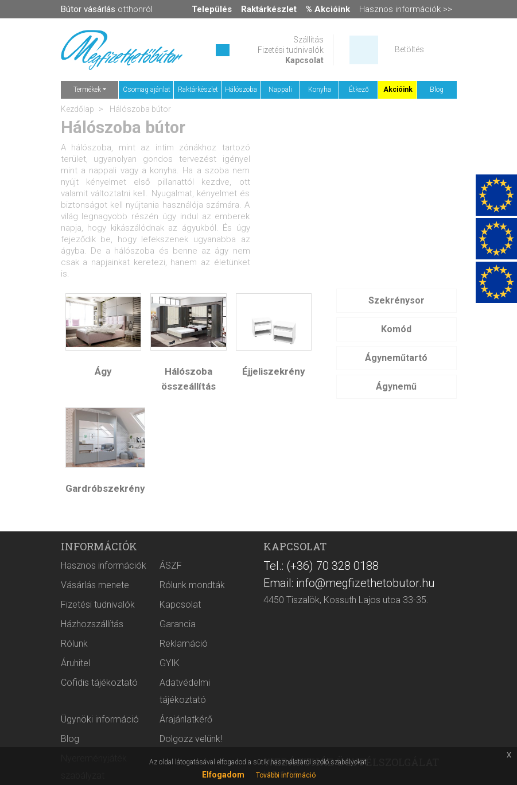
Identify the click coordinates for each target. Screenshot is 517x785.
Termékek (87, 90)
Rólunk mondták (192, 585)
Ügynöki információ (100, 719)
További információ (286, 775)
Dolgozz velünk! (191, 738)
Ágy (103, 371)
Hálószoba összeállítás (188, 379)
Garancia (178, 624)
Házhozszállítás (92, 624)
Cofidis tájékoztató (99, 682)
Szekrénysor (396, 300)
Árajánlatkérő (186, 719)
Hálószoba (241, 90)
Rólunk (74, 643)
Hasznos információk (103, 565)
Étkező (359, 90)
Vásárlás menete (95, 585)
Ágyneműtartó (396, 357)
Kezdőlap (77, 109)
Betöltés (409, 49)
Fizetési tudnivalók (291, 50)
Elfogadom (223, 774)
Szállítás (308, 39)
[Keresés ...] (223, 50)
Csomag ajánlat (146, 90)
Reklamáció (184, 643)
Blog (437, 90)
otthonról (107, 9)
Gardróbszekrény (105, 488)
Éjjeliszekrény (273, 371)
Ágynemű (396, 386)
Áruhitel (75, 663)
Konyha (319, 90)
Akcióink (398, 90)
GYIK (170, 663)
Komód (396, 329)
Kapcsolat (304, 60)
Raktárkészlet (198, 90)
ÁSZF (171, 565)
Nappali (280, 90)
